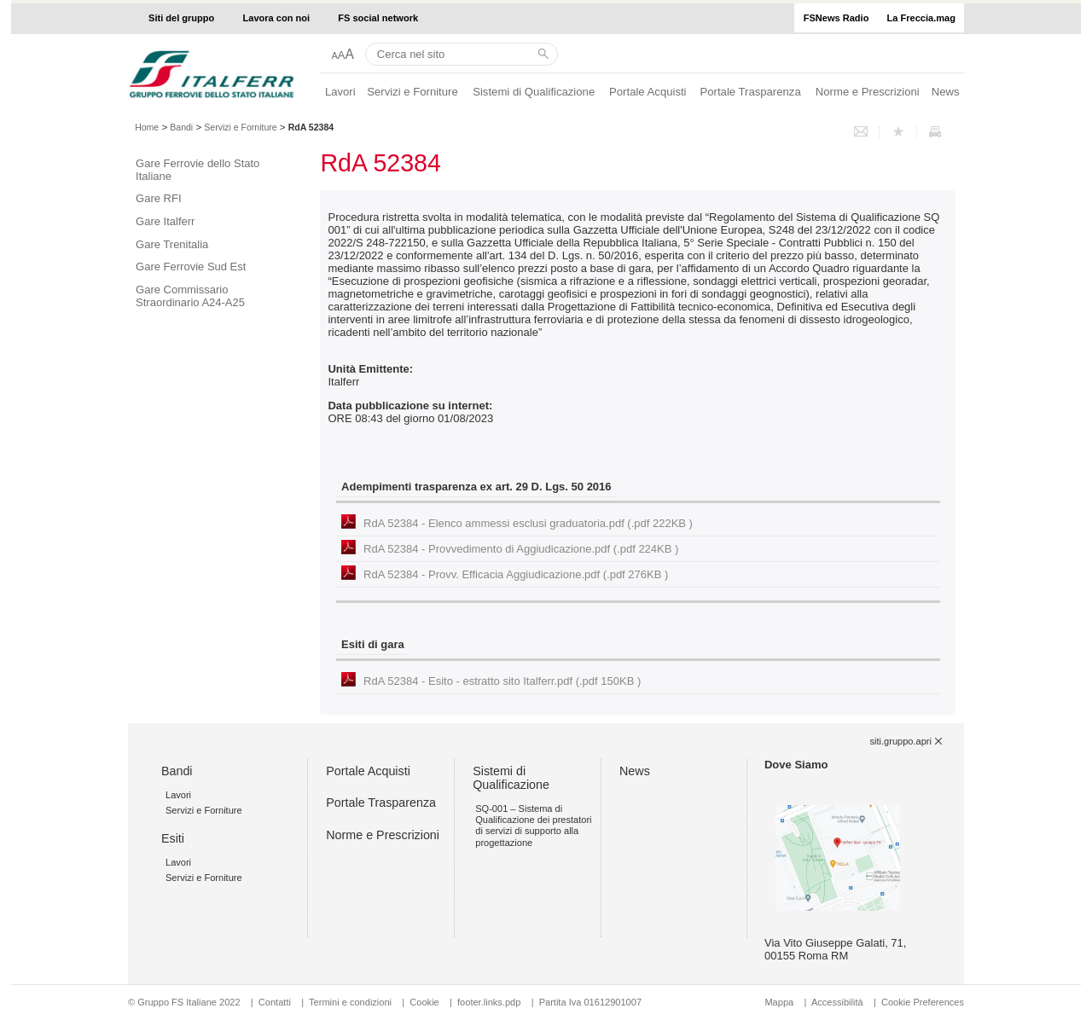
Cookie (424, 1002)
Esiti (172, 838)
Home (147, 127)
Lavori (340, 91)
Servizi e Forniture (412, 91)
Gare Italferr (165, 221)
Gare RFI (158, 198)
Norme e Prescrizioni (868, 91)
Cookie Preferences (922, 1002)
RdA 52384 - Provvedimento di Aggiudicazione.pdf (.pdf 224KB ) (520, 548)
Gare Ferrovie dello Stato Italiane (197, 170)
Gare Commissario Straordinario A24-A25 (190, 296)
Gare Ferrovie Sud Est (191, 266)
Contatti (274, 1002)
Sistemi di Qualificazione (534, 91)
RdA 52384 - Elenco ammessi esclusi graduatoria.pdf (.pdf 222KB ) (528, 523)
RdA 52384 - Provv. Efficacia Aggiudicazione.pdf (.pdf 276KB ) (515, 574)
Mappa (778, 1002)
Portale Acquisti (647, 91)
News (946, 91)
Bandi (181, 127)
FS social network (378, 18)
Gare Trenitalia (172, 244)
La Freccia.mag (921, 18)
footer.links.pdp (488, 1002)
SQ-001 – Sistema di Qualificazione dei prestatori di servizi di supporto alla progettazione (533, 825)
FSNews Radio (836, 18)
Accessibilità (838, 1002)
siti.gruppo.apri (901, 741)
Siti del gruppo (181, 18)
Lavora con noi (277, 18)
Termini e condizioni (350, 1002)
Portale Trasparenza (750, 91)
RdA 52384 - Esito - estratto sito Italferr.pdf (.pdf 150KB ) (502, 681)
